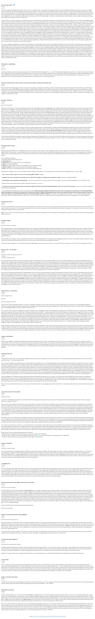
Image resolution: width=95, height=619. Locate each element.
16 (47, 616)
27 (65, 616)
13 (43, 616)
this (37, 183)
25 (62, 616)
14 (44, 616)
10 (38, 616)
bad (53, 243)
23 (58, 616)
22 (57, 616)
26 (63, 616)
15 (46, 616)
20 (54, 616)
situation (38, 435)
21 (55, 616)
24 (60, 616)
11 (40, 616)
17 (49, 616)
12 (41, 616)
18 (51, 616)
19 (52, 616)
